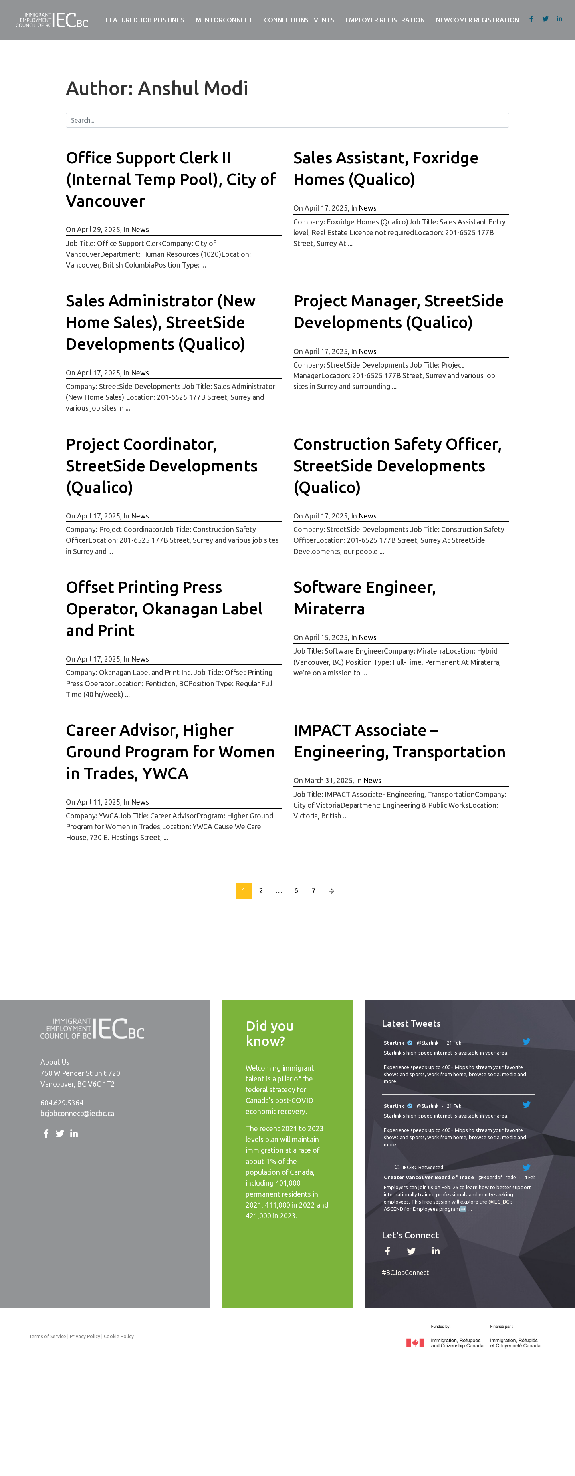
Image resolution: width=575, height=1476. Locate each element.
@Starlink (427, 1042)
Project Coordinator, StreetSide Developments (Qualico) (162, 465)
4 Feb (530, 1177)
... (470, 1209)
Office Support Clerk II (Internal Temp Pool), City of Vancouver (171, 179)
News (140, 229)
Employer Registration (385, 20)
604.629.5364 (61, 1103)
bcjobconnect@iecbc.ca (77, 1113)
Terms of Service (47, 1336)
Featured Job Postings (145, 20)
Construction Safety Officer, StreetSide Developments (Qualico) (397, 465)
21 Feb (455, 1042)
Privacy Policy (85, 1336)
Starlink (394, 1042)
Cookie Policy (119, 1336)
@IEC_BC (498, 1201)
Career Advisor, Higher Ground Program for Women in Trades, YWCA (171, 751)
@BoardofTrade (497, 1177)
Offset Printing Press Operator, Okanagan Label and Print (164, 608)
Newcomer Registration (477, 20)
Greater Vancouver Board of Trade (429, 1177)
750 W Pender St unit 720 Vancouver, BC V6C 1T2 (80, 1078)
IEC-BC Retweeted (423, 1167)
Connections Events (299, 20)
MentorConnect (224, 20)
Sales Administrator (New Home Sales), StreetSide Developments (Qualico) (161, 322)
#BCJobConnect (405, 1272)
